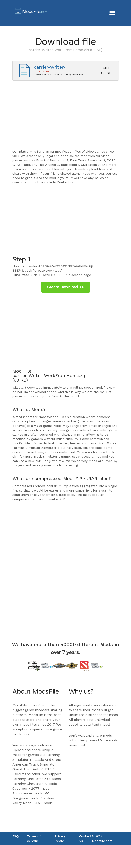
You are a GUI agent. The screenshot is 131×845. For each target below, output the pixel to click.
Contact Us (85, 839)
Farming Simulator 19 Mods (34, 784)
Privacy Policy (60, 839)
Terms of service (33, 839)
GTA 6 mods (43, 803)
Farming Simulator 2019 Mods (36, 779)
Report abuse (42, 71)
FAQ (15, 836)
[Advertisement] (65, 117)
